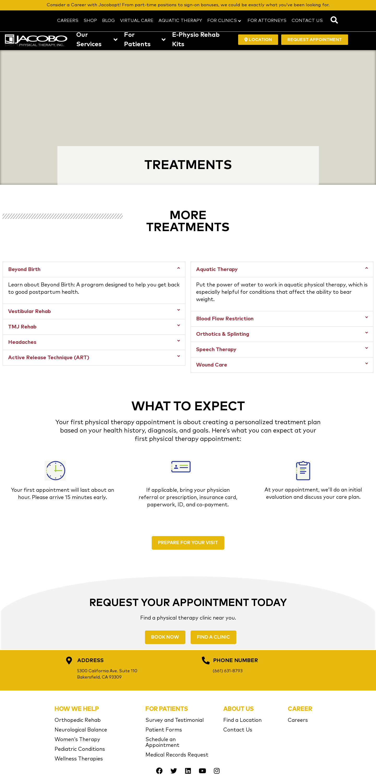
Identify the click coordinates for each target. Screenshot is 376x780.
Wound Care (211, 365)
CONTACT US (307, 21)
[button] (94, 269)
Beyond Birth (24, 269)
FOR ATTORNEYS (267, 21)
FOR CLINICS (224, 21)
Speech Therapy (216, 349)
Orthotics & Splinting (222, 334)
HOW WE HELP (77, 709)
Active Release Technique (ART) (48, 357)
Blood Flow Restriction (225, 318)
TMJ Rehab (22, 326)
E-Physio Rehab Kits (196, 39)
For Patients (145, 39)
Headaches (22, 342)
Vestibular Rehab (29, 311)
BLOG (108, 21)
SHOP (90, 21)
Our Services (97, 39)
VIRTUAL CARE (136, 21)
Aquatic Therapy (217, 269)
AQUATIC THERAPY (180, 21)
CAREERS (67, 21)
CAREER (300, 709)
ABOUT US (238, 709)
